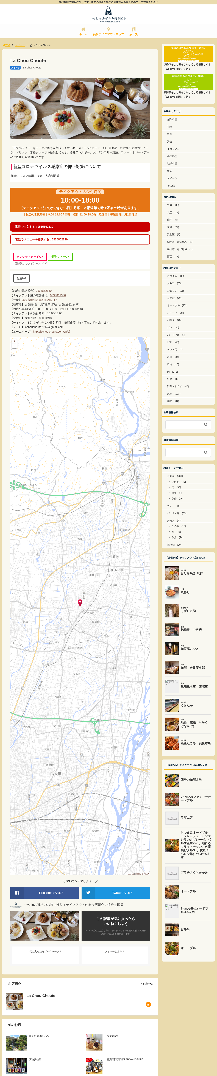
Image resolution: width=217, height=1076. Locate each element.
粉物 (169, 364)
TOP (6, 45)
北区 (169, 212)
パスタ (171, 320)
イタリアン (173, 148)
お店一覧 (148, 983)
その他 (171, 185)
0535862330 (44, 290)
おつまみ (172, 276)
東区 (169, 227)
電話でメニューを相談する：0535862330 (41, 239)
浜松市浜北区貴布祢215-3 (38, 299)
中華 (169, 134)
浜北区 (171, 234)
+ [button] (14, 341)
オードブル (173, 305)
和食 (169, 126)
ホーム (83, 34)
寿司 (169, 356)
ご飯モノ (172, 290)
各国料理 (172, 156)
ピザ (169, 342)
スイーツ (20, 45)
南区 (169, 219)
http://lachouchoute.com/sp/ (50, 331)
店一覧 (133, 34)
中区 (169, 205)
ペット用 (172, 349)
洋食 (169, 141)
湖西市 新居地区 (177, 241)
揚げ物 (171, 544)
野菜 (169, 379)
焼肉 (169, 170)
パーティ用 (173, 334)
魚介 (169, 393)
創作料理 (172, 119)
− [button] (14, 346)
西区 (169, 256)
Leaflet (131, 874)
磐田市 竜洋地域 (177, 249)
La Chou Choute (32, 67)
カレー (171, 505)
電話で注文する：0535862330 (34, 226)
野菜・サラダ (174, 386)
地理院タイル (141, 874)
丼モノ (171, 520)
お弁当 (171, 283)
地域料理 (172, 163)
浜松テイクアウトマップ (108, 34)
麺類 (169, 401)
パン (169, 327)
